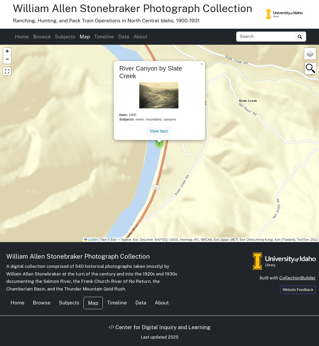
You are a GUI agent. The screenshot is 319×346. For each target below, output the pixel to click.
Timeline (104, 36)
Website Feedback (297, 290)
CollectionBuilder (297, 277)
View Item (159, 131)
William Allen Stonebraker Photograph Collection (132, 8)
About (140, 36)
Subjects (65, 36)
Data (123, 36)
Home (22, 36)
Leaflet (90, 240)
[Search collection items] (265, 37)
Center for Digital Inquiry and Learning (159, 327)
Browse (42, 36)
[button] (159, 143)
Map (85, 36)
